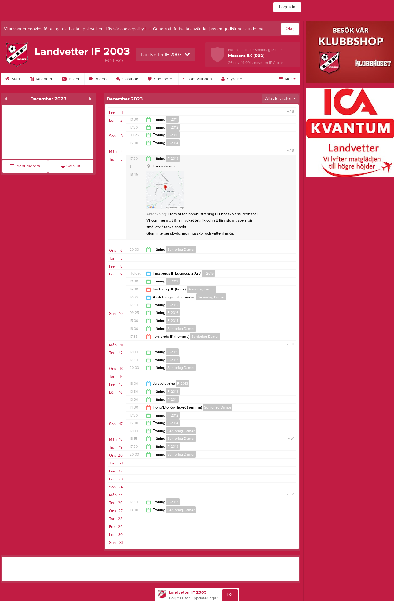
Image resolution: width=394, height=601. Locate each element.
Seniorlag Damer (181, 249)
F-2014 (172, 142)
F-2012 (172, 127)
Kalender (41, 79)
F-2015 (208, 273)
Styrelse (231, 79)
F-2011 (172, 119)
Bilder (71, 79)
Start (12, 79)
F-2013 (172, 158)
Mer (287, 79)
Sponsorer (161, 79)
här (148, 29)
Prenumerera (25, 166)
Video (98, 79)
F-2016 (172, 135)
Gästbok (127, 79)
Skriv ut (70, 166)
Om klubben (197, 79)
